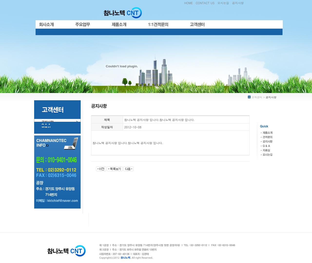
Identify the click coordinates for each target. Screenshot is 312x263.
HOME (188, 3)
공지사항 (238, 3)
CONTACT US (205, 3)
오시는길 (223, 3)
